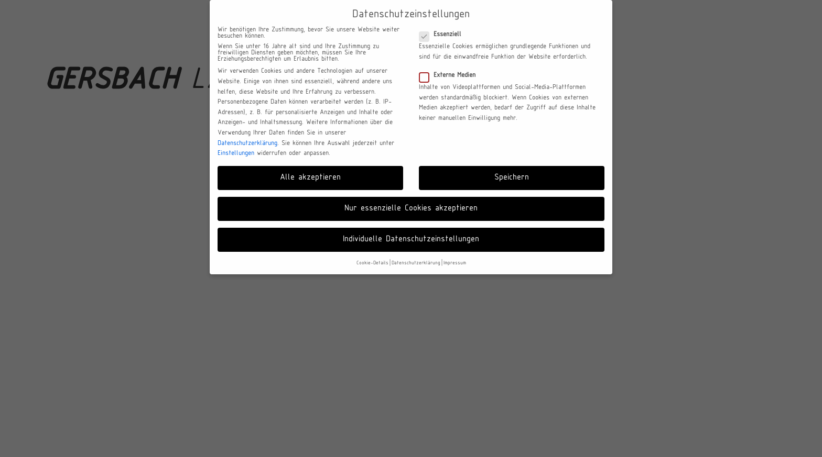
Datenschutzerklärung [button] (416, 263)
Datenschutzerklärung (247, 143)
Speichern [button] (511, 177)
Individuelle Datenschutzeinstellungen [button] (411, 239)
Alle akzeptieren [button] (310, 177)
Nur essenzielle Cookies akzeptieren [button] (411, 208)
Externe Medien (450, 75)
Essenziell (443, 34)
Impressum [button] (455, 263)
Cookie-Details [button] (372, 263)
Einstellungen (236, 153)
